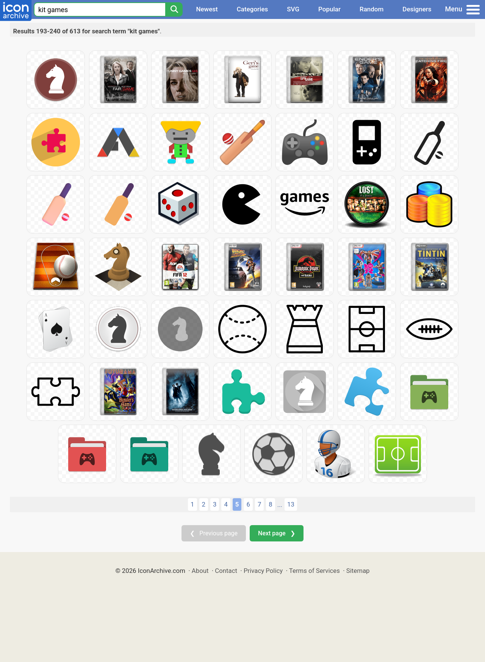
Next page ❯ (276, 533)
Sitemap (358, 570)
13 (290, 504)
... (279, 504)
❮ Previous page (214, 533)
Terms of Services (314, 570)
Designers (416, 9)
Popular (329, 9)
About (200, 570)
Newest (206, 9)
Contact (226, 570)
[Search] (174, 9)
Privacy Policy (263, 570)
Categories (252, 9)
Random (371, 9)
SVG (293, 9)
